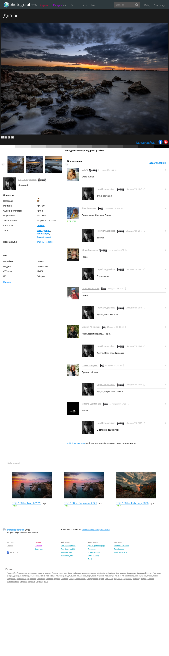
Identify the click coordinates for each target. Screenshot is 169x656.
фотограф (32, 573)
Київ (94, 576)
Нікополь (49, 579)
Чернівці (39, 581)
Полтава (64, 579)
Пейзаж (40, 225)
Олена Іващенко (90, 365)
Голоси (7, 282)
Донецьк (16, 576)
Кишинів (100, 576)
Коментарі (39, 549)
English (10, 546)
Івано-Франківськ (47, 576)
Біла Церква (121, 573)
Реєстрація (160, 5)
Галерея (59, 5)
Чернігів (31, 581)
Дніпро (9, 576)
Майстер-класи (120, 552)
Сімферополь (92, 579)
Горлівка (156, 573)
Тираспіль (128, 579)
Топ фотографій (68, 549)
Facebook (12, 552)
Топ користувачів (68, 546)
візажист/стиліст (51, 573)
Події (90, 559)
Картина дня (66, 552)
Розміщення (119, 549)
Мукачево (32, 579)
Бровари (140, 573)
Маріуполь (11, 579)
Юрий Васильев (90, 250)
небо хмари (43, 233)
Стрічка (44, 5)
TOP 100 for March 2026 (26, 503)
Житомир (25, 576)
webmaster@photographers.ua (96, 530)
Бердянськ (131, 573)
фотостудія (95, 573)
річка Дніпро (43, 230)
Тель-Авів (109, 579)
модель (41, 573)
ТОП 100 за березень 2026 (80, 503)
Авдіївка (111, 573)
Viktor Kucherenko (90, 288)
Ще (84, 5)
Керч (89, 576)
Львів (155, 576)
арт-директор (84, 573)
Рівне (71, 579)
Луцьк (149, 576)
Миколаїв (41, 579)
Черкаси (23, 581)
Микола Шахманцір (91, 404)
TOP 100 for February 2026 (132, 503)
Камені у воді (44, 237)
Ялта (46, 581)
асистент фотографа (68, 573)
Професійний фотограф (17, 573)
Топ (73, 5)
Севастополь (80, 579)
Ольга (85, 170)
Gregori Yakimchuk (91, 327)
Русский (10, 542)
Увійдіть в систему (76, 443)
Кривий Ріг (119, 576)
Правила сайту (94, 552)
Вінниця (148, 573)
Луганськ (142, 576)
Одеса (57, 579)
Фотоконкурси (67, 556)
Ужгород (136, 579)
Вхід (147, 5)
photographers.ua (15, 530)
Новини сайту (93, 556)
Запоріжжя (34, 576)
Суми (101, 579)
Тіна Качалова (89, 208)
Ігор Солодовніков (27, 179)
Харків (143, 579)
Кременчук (109, 576)
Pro (92, 5)
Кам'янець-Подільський (66, 576)
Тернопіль (118, 579)
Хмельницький (13, 581)
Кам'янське (81, 576)
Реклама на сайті (121, 546)
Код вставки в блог (145, 142)
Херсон (151, 579)
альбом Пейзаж (44, 242)
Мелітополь (21, 579)
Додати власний (158, 163)
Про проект (92, 549)
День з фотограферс (96, 546)
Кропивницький (131, 576)
